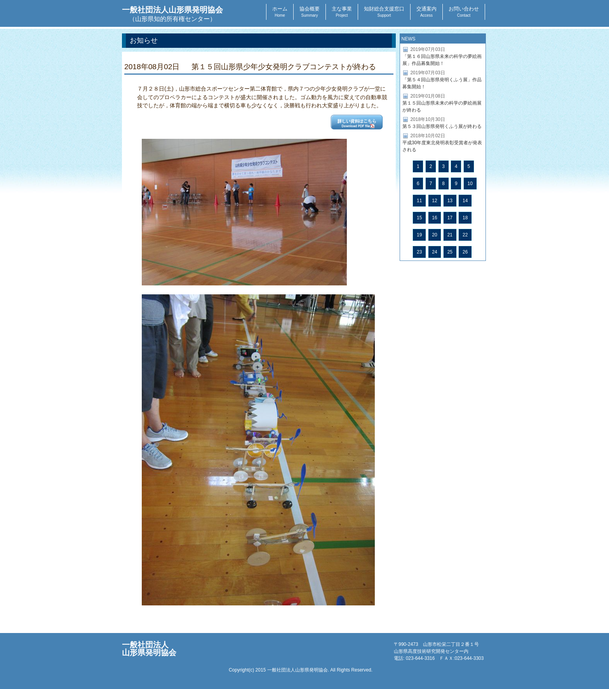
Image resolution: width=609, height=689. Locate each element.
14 (465, 200)
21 (449, 235)
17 (449, 217)
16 (434, 217)
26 (465, 252)
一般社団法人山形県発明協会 (172, 13)
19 (419, 235)
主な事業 (342, 11)
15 (419, 217)
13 (449, 200)
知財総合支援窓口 (384, 11)
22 (465, 235)
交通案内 (426, 11)
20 (434, 235)
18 (465, 217)
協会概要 (309, 11)
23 (419, 252)
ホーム (279, 11)
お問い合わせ (464, 11)
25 (449, 252)
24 (434, 252)
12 (434, 200)
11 (419, 200)
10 (470, 183)
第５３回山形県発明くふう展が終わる (442, 126)
